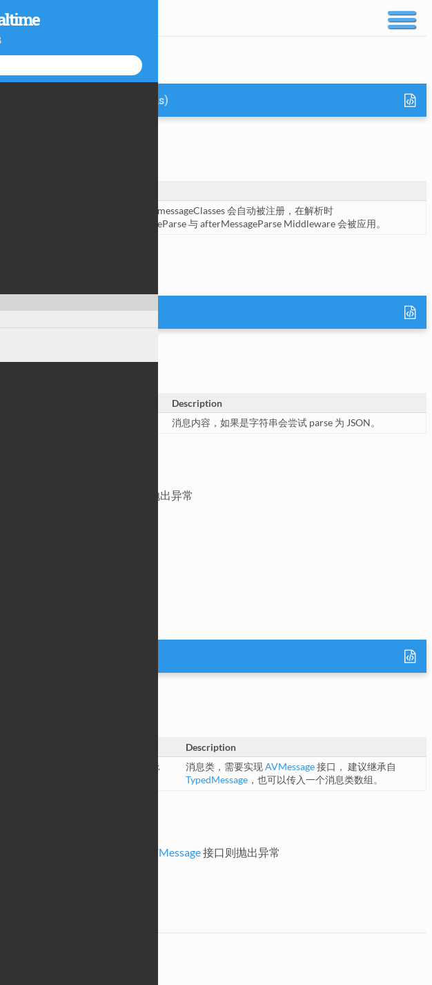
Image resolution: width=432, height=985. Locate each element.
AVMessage (129, 312)
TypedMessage (217, 779)
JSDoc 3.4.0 (111, 972)
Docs (21, 16)
